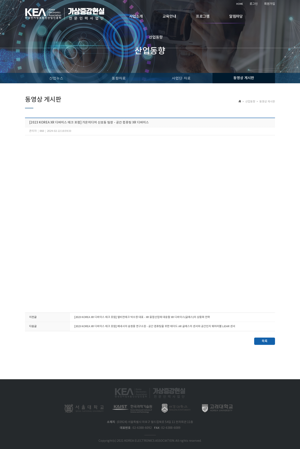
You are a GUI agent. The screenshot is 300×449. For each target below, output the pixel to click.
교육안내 (169, 16)
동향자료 (119, 78)
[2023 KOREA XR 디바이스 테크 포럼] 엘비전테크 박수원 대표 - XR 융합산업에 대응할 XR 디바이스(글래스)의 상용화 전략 (142, 317)
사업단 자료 (181, 78)
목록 (265, 341)
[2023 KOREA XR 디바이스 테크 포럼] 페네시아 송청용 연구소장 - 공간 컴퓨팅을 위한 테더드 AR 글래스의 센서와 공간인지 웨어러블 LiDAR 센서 (154, 326)
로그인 (254, 4)
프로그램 (202, 16)
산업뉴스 (56, 78)
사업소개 (136, 16)
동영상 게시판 (243, 78)
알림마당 (236, 16)
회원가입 (269, 4)
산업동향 (155, 37)
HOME (239, 4)
